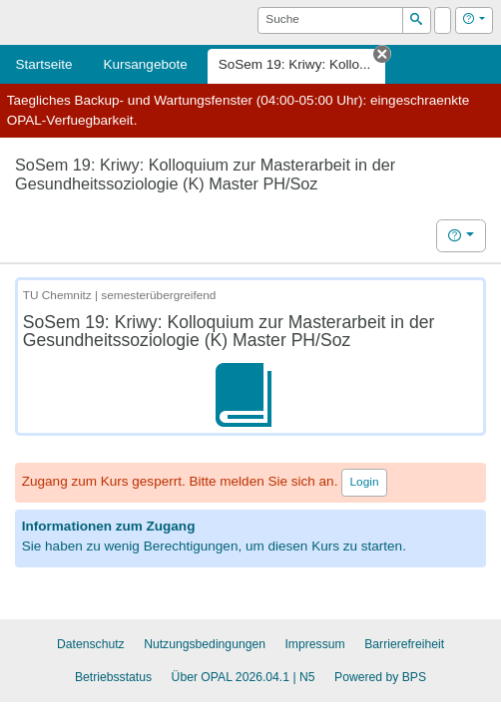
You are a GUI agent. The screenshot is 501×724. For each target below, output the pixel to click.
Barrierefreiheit (404, 644)
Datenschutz (91, 644)
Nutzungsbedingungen (204, 644)
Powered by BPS (380, 677)
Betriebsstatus (113, 677)
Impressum (314, 644)
